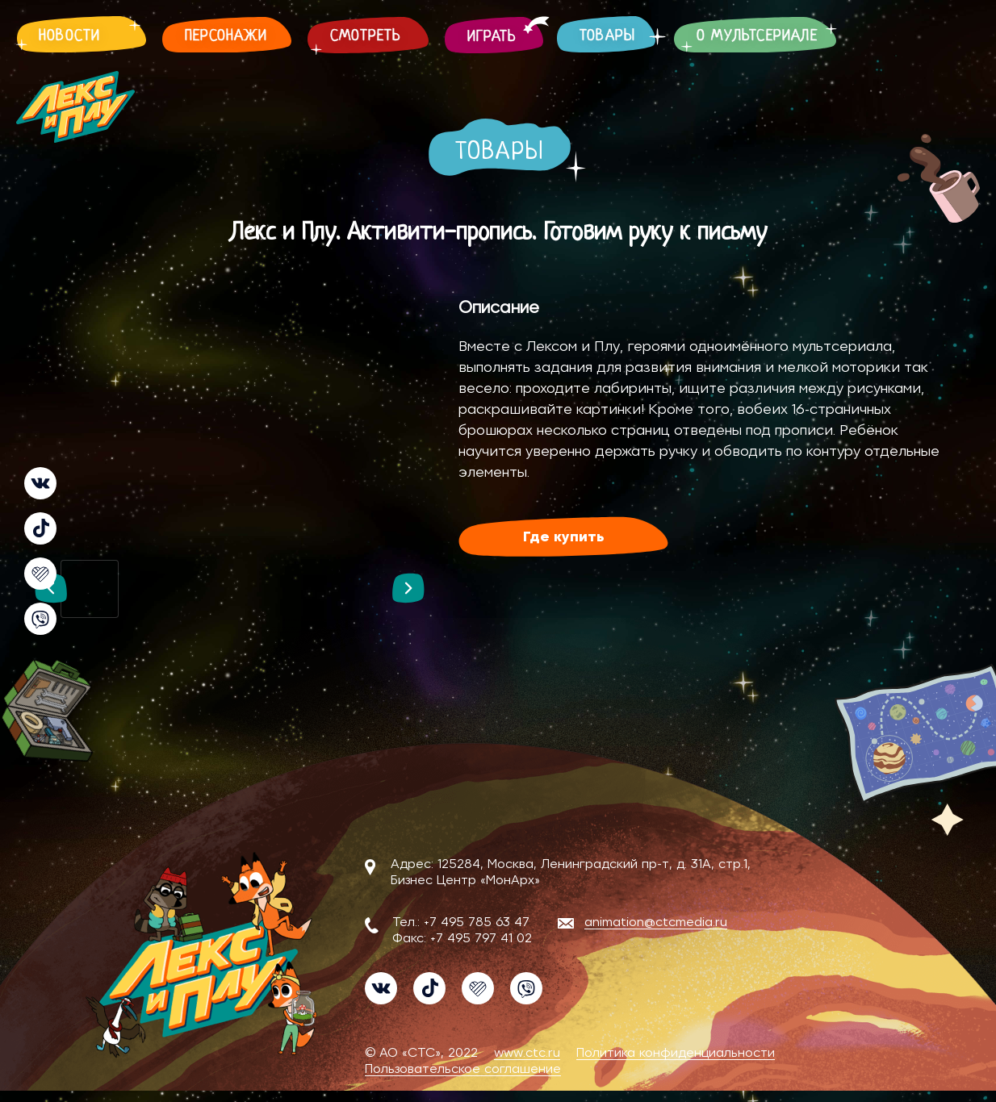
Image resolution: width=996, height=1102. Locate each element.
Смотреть (366, 36)
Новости (69, 36)
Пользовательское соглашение (463, 1068)
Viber (40, 619)
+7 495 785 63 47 (476, 922)
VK (40, 483)
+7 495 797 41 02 (481, 938)
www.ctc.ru (527, 1052)
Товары (607, 36)
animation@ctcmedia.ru (655, 922)
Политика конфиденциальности (675, 1052)
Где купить (564, 537)
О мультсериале (757, 36)
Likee (40, 573)
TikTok (40, 528)
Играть (492, 37)
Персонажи (226, 36)
